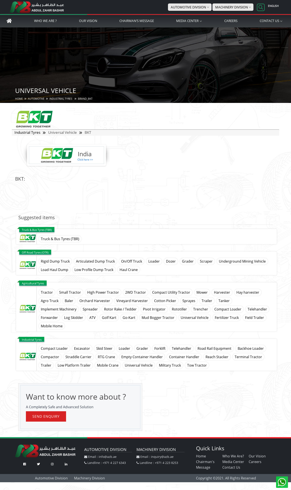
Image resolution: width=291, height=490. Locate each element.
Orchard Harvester (94, 301)
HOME (19, 99)
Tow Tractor (197, 365)
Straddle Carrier (78, 357)
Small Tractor (70, 292)
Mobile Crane (108, 365)
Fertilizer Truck (227, 317)
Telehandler (257, 309)
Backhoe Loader (251, 348)
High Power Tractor (103, 292)
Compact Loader (227, 309)
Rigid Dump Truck (55, 261)
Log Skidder (73, 317)
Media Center (187, 21)
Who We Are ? (45, 21)
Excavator (82, 348)
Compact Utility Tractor (171, 292)
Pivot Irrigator (154, 309)
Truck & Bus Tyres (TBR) (60, 239)
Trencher (200, 309)
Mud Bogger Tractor (158, 317)
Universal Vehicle (195, 317)
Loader (154, 261)
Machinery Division (231, 7)
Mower (202, 292)
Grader (188, 261)
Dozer (171, 261)
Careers (230, 21)
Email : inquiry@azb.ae (155, 457)
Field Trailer (254, 317)
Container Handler (184, 357)
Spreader (90, 309)
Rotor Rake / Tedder (120, 309)
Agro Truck (50, 301)
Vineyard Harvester (132, 301)
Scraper (206, 261)
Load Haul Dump (54, 270)
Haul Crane (129, 270)
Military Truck (170, 365)
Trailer (207, 301)
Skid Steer (104, 348)
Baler (69, 301)
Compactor (50, 357)
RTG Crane (106, 357)
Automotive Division (188, 7)
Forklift (160, 348)
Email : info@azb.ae (100, 457)
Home (201, 456)
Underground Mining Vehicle (242, 261)
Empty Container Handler (142, 357)
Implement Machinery (58, 309)
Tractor (47, 292)
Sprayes (188, 301)
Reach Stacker (217, 357)
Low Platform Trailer (74, 365)
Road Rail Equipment (214, 348)
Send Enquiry (46, 416)
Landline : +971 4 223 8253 (157, 463)
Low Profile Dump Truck (93, 270)
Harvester (222, 292)
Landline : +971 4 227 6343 (105, 463)
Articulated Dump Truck (95, 261)
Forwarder (49, 317)
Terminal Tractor (248, 357)
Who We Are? (233, 456)
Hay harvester (247, 292)
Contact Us (269, 21)
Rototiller (179, 309)
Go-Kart (129, 317)
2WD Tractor (135, 292)
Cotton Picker (165, 301)
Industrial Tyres (61, 99)
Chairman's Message (136, 21)
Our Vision (88, 21)
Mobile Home (52, 326)
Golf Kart (109, 317)
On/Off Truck (131, 261)
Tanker (224, 301)
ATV (92, 317)
